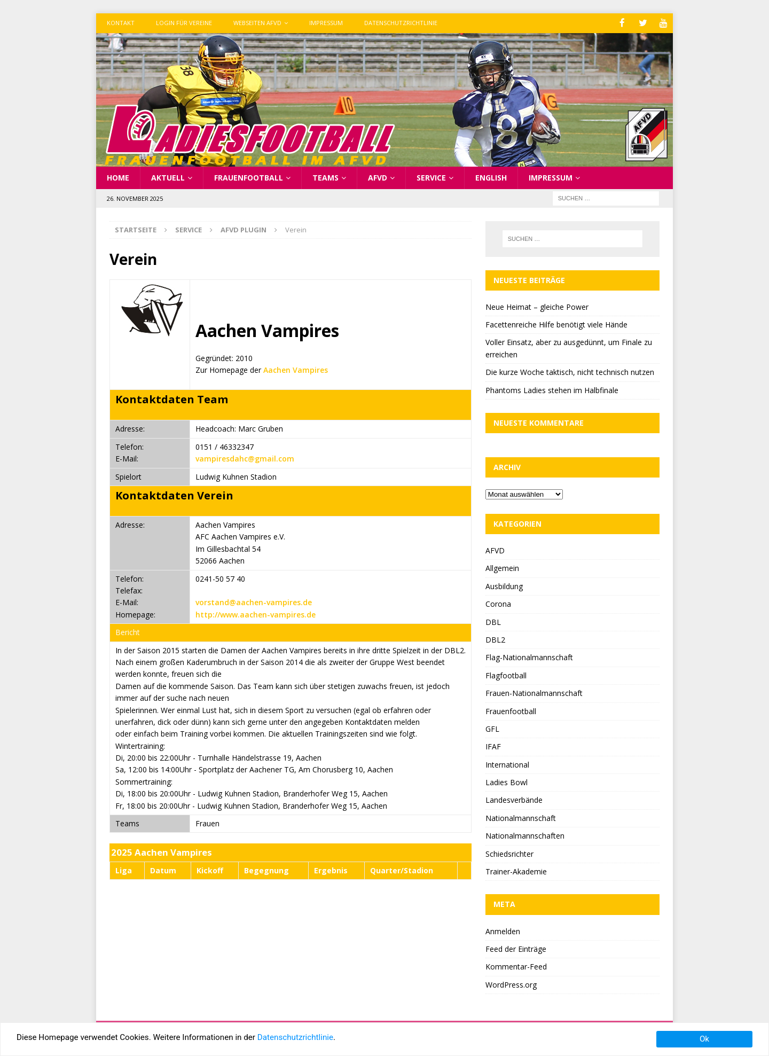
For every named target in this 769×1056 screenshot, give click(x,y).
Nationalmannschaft (520, 817)
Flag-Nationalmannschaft (529, 657)
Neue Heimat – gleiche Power (536, 306)
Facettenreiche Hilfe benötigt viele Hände (556, 324)
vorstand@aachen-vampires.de (253, 602)
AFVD (377, 176)
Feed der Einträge (515, 948)
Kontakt (121, 23)
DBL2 (495, 638)
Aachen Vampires (295, 369)
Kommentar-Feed (516, 966)
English (491, 176)
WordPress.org (511, 984)
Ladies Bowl (506, 782)
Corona (498, 603)
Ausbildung (504, 585)
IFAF (493, 746)
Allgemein (502, 567)
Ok (704, 1039)
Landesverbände (514, 799)
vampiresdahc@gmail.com (244, 458)
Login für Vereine (184, 23)
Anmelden (502, 930)
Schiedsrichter (509, 853)
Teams (325, 176)
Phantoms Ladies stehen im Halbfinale (551, 389)
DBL (493, 621)
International (507, 763)
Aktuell (168, 176)
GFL (492, 728)
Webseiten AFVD (257, 23)
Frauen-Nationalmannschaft (534, 692)
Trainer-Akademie (516, 871)
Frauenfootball (248, 176)
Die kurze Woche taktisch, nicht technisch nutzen (569, 371)
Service (431, 176)
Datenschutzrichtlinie (400, 23)
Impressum (326, 23)
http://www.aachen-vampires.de (255, 613)
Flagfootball (506, 674)
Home (118, 176)
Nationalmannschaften (524, 835)
